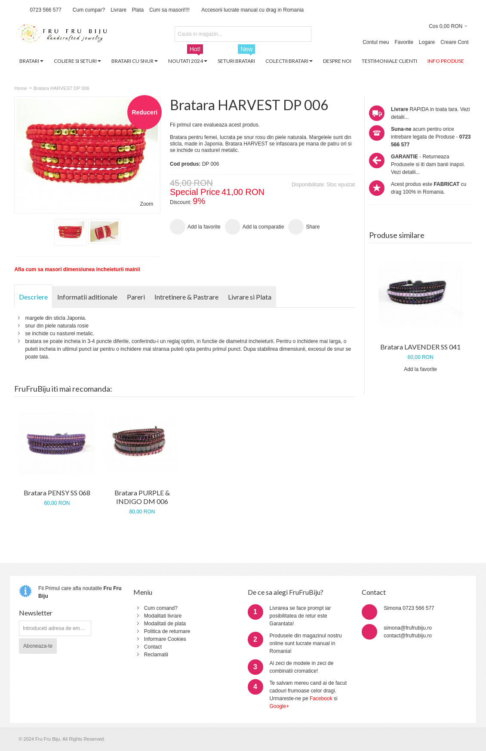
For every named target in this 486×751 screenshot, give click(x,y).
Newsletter (35, 613)
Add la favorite (420, 369)
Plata (138, 10)
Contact (153, 647)
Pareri (136, 297)
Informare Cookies (165, 639)
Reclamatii (156, 655)
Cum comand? (161, 608)
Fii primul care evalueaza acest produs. (215, 125)
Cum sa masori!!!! (169, 10)
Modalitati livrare (162, 616)
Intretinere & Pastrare (186, 297)
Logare (427, 42)
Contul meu (376, 42)
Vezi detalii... (405, 172)
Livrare (118, 10)
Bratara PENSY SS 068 (57, 492)
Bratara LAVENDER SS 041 (420, 347)
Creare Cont (454, 42)
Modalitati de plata (165, 624)
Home (20, 88)
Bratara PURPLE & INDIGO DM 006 (142, 496)
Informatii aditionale (87, 297)
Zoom (147, 204)
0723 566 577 (45, 10)
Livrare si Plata (249, 297)
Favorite (404, 42)
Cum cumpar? (89, 10)
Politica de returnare (167, 631)
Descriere (33, 297)
